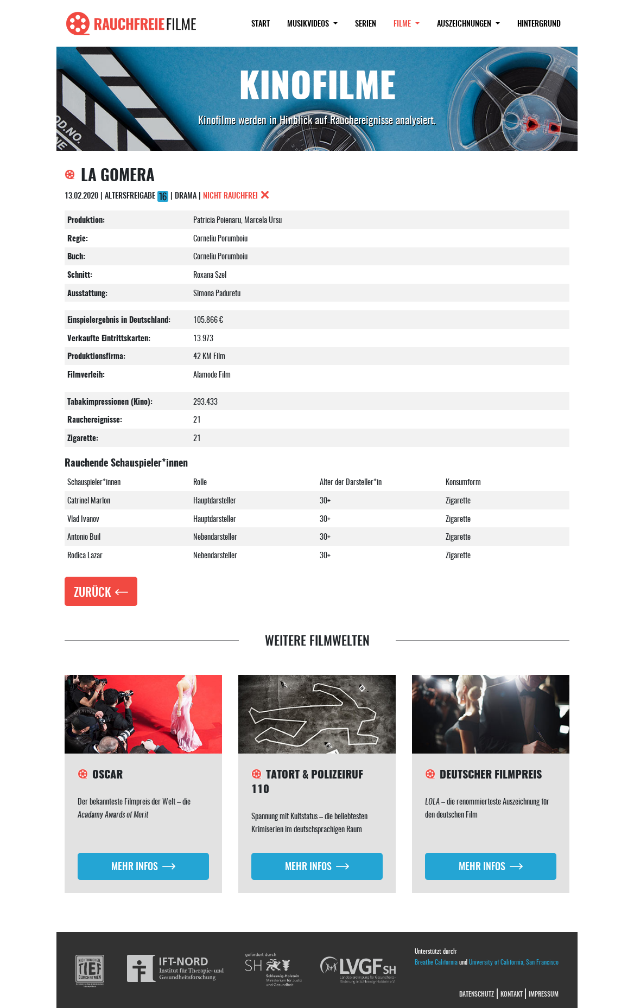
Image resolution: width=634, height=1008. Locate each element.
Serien (365, 23)
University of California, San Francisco (514, 961)
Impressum (544, 993)
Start (260, 23)
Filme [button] (411, 22)
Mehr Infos (134, 865)
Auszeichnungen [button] (465, 23)
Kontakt (511, 993)
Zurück (92, 591)
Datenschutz (476, 993)
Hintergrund (539, 23)
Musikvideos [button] (309, 23)
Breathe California (436, 961)
